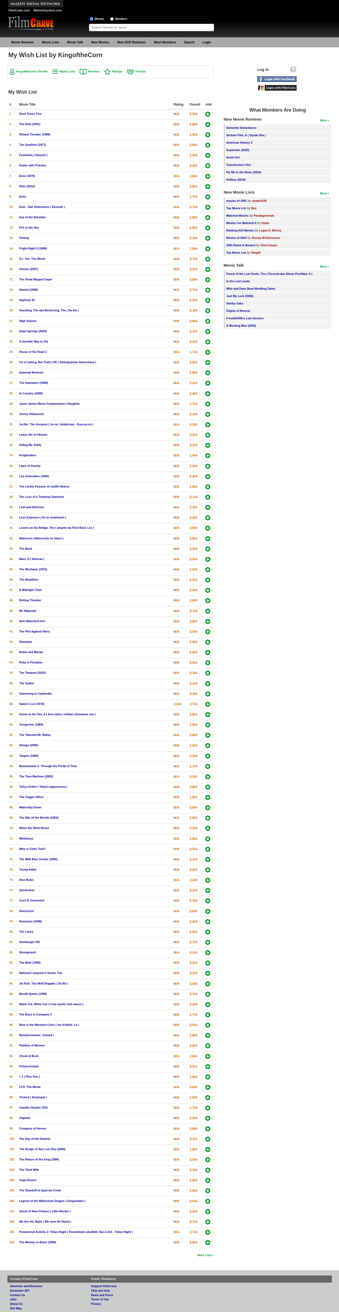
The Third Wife (29, 1169)
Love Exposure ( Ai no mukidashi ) (42, 517)
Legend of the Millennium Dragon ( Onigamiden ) (52, 1200)
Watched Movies (237, 215)
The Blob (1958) (30, 962)
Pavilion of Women (32, 1045)
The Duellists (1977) (32, 144)
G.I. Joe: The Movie (32, 258)
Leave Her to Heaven (33, 434)
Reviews (94, 71)
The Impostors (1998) (33, 382)
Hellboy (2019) (236, 179)
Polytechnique (29, 1066)
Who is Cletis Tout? (32, 848)
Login (207, 42)
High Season (28, 320)
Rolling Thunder (30, 600)
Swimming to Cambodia (35, 693)
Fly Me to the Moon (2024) (243, 172)
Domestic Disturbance (241, 127)
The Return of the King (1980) (39, 1159)
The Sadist (26, 683)
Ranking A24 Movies (240, 230)
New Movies (100, 42)
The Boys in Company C (35, 1014)
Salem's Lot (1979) (31, 703)
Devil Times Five (30, 113)
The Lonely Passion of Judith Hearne (44, 486)
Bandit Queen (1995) (33, 993)
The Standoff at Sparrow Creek (40, 1190)
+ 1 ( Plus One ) (29, 1076)
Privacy (96, 1303)
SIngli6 (255, 252)
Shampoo (25, 641)
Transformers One (238, 164)
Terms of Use (100, 1299)
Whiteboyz (26, 838)
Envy (22, 196)
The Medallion (28, 579)
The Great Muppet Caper (35, 279)
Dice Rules (26, 879)
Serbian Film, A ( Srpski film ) (246, 135)
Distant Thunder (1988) (34, 134)
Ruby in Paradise (31, 662)
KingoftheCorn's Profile (32, 71)
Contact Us (17, 1295)
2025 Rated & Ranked (240, 245)
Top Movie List (236, 208)
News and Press (102, 1295)
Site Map (16, 1308)
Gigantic (25, 1117)
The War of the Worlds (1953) (39, 817)
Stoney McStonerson (266, 237)
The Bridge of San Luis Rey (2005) (42, 1149)
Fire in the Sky (29, 227)
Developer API (19, 1290)
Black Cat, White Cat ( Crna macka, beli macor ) (51, 1004)
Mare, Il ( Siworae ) (31, 559)
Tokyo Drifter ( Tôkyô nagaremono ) (43, 786)
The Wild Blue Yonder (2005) (38, 859)
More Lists (204, 1255)
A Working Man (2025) (241, 325)
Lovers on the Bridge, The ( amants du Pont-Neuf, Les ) (56, 527)
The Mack (25, 548)
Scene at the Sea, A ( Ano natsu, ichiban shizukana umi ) (57, 714)
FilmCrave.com (19, 10)
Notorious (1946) (30, 921)
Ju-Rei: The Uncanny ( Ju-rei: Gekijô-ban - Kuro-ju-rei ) (56, 424)
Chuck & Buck (29, 1056)
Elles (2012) (27, 186)
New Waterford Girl (32, 621)
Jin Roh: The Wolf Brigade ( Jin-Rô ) (43, 983)
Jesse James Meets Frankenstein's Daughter (49, 403)
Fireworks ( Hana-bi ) (33, 155)
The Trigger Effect (31, 797)
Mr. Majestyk (27, 610)
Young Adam (28, 869)
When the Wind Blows (34, 828)
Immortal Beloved (31, 372)
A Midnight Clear (30, 589)
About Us (16, 1303)
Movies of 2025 (236, 237)
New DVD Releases (131, 42)
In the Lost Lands (238, 281)
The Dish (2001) (30, 124)
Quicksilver (27, 890)
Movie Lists (50, 42)
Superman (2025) (237, 150)
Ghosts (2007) (28, 269)
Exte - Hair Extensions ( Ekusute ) (42, 206)
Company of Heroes (32, 1128)
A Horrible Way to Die (33, 341)
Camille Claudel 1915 (33, 1107)
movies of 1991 (236, 200)
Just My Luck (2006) (239, 296)
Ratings (117, 71)
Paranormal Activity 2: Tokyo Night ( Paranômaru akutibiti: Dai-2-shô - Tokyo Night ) (76, 1231)
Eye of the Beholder (32, 217)
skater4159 (259, 200)
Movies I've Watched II (241, 223)
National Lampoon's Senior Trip (40, 972)
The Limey (26, 931)
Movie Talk (75, 42)
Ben (253, 208)
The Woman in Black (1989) (37, 1242)
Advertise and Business (26, 1286)
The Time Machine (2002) (36, 776)
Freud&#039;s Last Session (245, 318)
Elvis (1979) (27, 175)
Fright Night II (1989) (33, 248)
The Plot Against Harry (34, 631)
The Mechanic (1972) (33, 569)
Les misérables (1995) (34, 476)
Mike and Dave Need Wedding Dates (250, 288)
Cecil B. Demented (31, 900)
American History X (239, 142)
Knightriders (27, 455)
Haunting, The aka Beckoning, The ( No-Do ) (49, 310)
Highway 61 (27, 300)
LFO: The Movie (30, 1086)
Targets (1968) (28, 755)
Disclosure (26, 911)
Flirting (24, 237)
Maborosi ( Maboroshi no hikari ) (41, 538)
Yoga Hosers (28, 1180)
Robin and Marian (31, 652)
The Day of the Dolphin (35, 1138)
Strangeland (27, 952)
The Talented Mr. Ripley (35, 734)
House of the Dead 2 (33, 351)
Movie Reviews (22, 42)
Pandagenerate (264, 215)
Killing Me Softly (30, 445)
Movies (99, 18)
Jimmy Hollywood (31, 414)
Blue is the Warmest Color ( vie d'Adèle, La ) (49, 1024)
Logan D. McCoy (270, 230)
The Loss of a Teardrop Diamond (41, 496)
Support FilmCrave (104, 1286)
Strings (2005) (28, 745)
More (323, 120)
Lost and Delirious (31, 507)
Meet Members (165, 42)
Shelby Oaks (234, 303)
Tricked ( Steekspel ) (33, 1097)
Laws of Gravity (30, 465)
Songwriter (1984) (31, 724)
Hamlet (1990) (28, 289)
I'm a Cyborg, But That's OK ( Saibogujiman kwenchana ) (57, 362)
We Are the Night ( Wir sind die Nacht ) (45, 1221)
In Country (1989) (31, 393)
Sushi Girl (233, 157)
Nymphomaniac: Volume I (36, 1035)
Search (189, 42)
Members (121, 18)
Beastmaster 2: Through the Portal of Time (48, 766)
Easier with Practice (32, 165)
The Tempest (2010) (32, 672)
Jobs (13, 1299)
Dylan (265, 223)
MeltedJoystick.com (48, 10)
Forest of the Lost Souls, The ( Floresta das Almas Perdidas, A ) (269, 273)
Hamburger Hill (29, 942)
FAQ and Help (100, 1290)
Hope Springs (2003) (33, 331)
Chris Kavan (268, 245)
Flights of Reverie (238, 310)
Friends (140, 71)
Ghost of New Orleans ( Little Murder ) (45, 1211)
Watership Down (30, 807)
